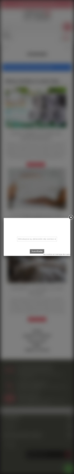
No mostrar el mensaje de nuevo (56, 254)
